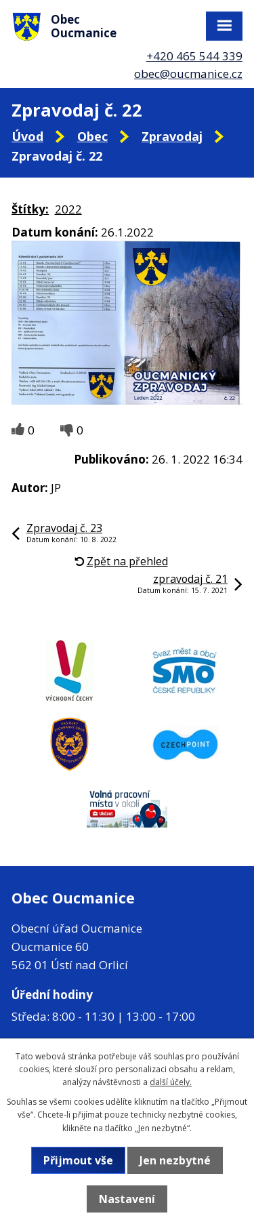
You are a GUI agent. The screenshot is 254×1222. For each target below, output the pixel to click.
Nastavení (127, 1199)
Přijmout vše (78, 1160)
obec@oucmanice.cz (188, 73)
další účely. (171, 1082)
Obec (92, 136)
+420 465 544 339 (194, 56)
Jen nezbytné (175, 1160)
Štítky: (30, 209)
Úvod (27, 136)
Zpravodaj (172, 136)
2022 (68, 209)
